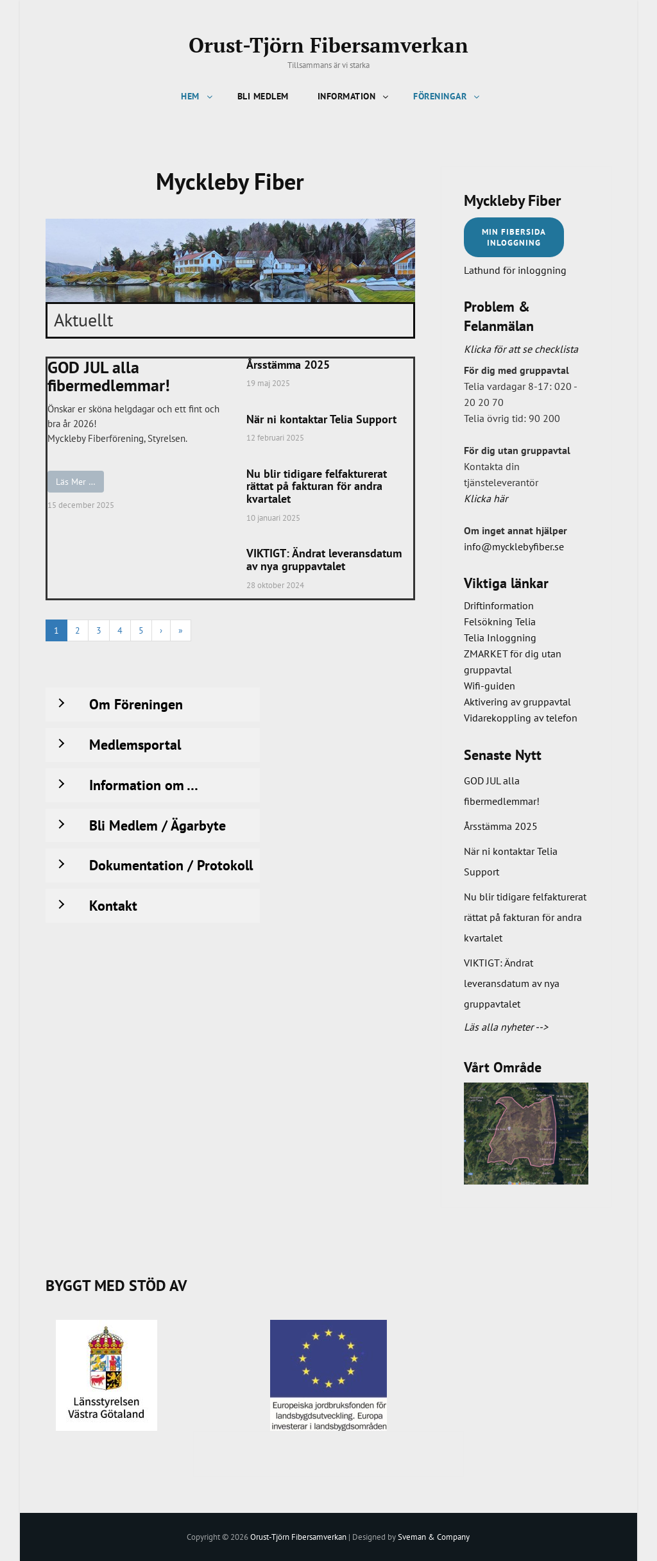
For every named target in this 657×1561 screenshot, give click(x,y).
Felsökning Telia (500, 621)
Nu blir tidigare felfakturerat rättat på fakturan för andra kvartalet (316, 486)
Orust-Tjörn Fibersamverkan (328, 44)
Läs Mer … (76, 481)
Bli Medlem (263, 96)
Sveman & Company (434, 1536)
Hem (197, 96)
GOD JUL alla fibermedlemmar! (108, 377)
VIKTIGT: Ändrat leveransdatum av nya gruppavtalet (324, 560)
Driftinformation (499, 605)
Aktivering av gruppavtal (517, 701)
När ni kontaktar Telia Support (321, 419)
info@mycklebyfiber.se (514, 545)
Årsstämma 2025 (288, 365)
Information (354, 96)
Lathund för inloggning (515, 269)
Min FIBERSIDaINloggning (514, 237)
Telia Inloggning (500, 637)
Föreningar (447, 96)
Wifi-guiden (489, 685)
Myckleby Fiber (512, 200)
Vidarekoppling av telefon (520, 717)
